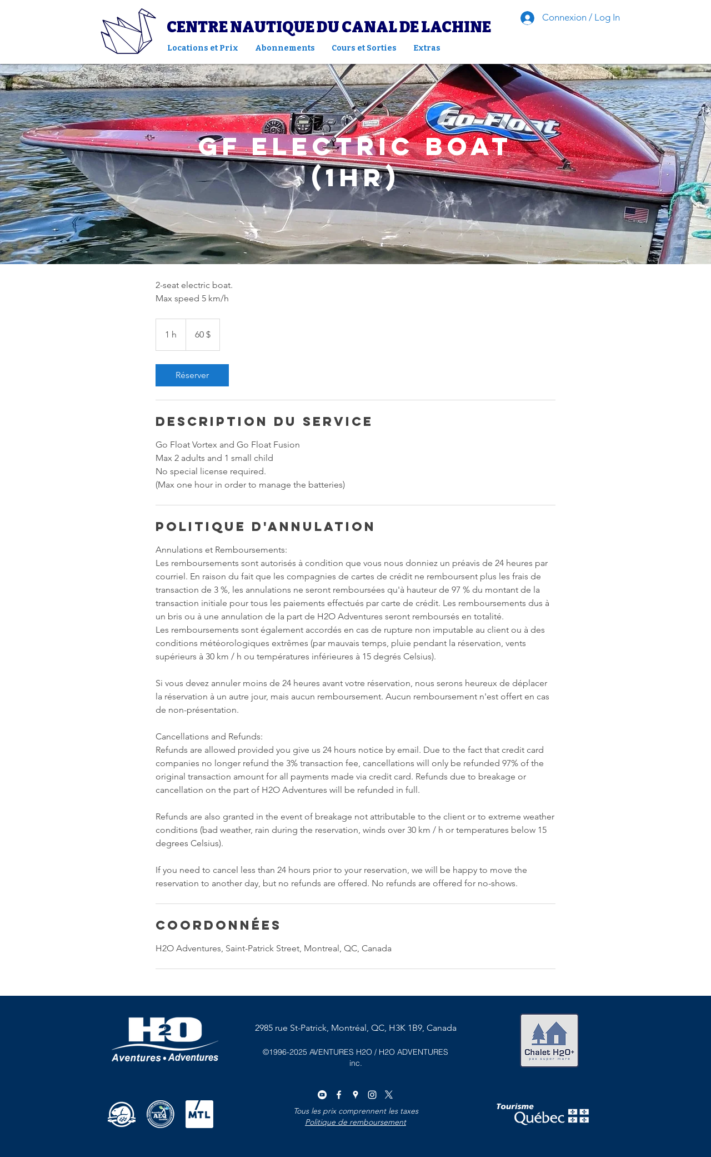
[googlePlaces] (355, 1094)
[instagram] (372, 1094)
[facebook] (338, 1094)
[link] (192, 375)
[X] (388, 1094)
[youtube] (322, 1094)
